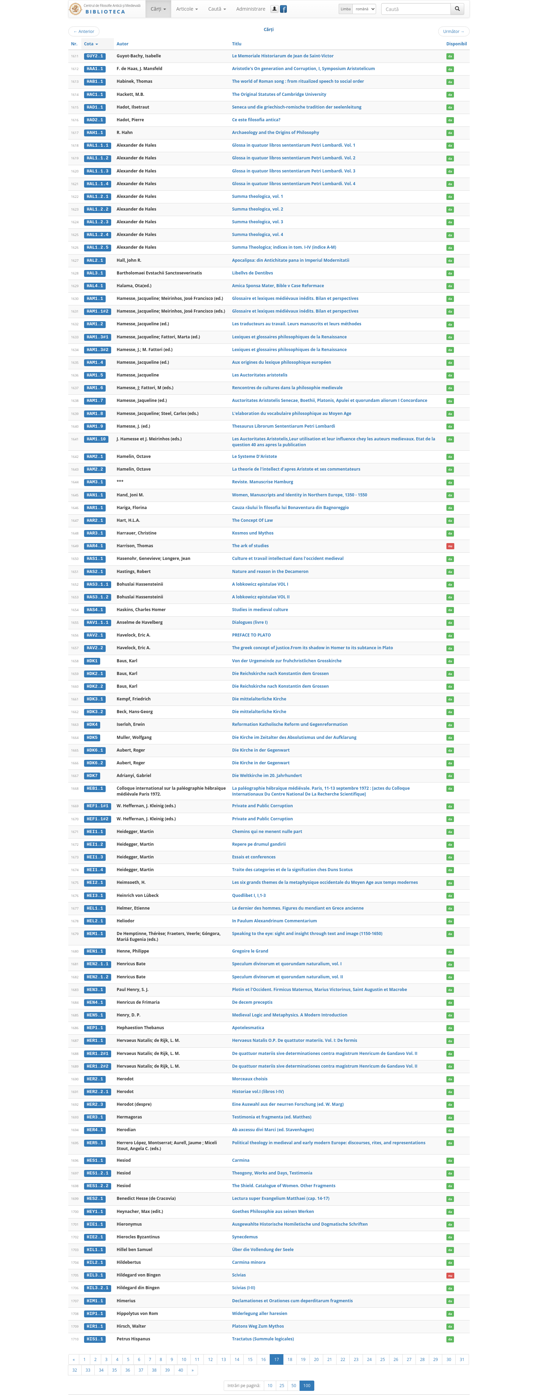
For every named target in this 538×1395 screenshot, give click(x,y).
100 (307, 1373)
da (450, 56)
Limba (346, 9)
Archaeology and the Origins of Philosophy (275, 132)
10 (184, 1347)
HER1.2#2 (97, 1057)
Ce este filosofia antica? (256, 119)
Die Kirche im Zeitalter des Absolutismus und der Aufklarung (294, 730)
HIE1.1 (95, 1213)
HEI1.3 (95, 849)
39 (167, 1357)
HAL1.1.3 (97, 170)
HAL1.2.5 (97, 246)
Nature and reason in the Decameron (270, 566)
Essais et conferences (254, 849)
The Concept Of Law (252, 516)
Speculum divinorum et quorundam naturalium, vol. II (287, 968)
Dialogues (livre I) (250, 617)
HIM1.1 (95, 1289)
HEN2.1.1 (97, 955)
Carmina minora (249, 1251)
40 (180, 1357)
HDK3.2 (95, 705)
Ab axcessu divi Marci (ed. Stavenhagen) (273, 1119)
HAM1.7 (95, 397)
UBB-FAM (177, 1389)
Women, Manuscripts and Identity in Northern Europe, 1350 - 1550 (299, 490)
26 (396, 1347)
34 (101, 1357)
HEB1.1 (95, 781)
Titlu (236, 44)
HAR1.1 (95, 503)
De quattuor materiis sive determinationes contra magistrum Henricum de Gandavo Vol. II (324, 1044)
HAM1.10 (96, 435)
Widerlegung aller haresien (259, 1301)
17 (276, 1347)
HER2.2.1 (97, 1082)
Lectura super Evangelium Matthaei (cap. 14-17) (280, 1188)
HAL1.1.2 (97, 157)
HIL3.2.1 (97, 1276)
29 (435, 1347)
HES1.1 (95, 1150)
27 (409, 1347)
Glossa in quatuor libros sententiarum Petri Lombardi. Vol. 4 (293, 182)
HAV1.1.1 (97, 617)
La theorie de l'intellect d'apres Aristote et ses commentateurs (296, 465)
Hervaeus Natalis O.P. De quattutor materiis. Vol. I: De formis (294, 1031)
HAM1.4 (95, 359)
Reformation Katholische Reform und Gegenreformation (290, 718)
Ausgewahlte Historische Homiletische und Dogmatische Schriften (300, 1213)
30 (448, 1347)
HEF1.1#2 (97, 811)
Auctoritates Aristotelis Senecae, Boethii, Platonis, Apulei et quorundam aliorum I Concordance (329, 397)
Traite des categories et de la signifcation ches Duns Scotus (292, 862)
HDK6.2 (95, 756)
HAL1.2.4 (97, 233)
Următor (454, 31)
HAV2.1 (95, 630)
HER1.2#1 (97, 1044)
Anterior (83, 31)
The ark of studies (250, 541)
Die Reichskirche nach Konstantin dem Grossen (280, 667)
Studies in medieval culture (260, 604)
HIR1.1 (95, 1314)
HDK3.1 (95, 693)
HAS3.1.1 (97, 579)
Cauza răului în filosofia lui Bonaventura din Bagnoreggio (290, 503)
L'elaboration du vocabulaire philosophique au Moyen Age (291, 410)
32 (74, 1357)
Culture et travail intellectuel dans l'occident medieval (287, 553)
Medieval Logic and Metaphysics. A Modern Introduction (289, 1006)
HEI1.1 (95, 824)
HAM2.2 (95, 465)
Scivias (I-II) (243, 1276)
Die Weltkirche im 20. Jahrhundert (267, 768)
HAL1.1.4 (97, 182)
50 (293, 1373)
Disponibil (456, 44)
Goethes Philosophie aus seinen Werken (273, 1200)
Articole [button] (187, 8)
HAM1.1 (95, 296)
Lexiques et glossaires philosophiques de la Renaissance (289, 334)
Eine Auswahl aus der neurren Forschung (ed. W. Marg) (288, 1094)
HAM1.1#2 (97, 309)
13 (223, 1347)
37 (141, 1357)
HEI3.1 (95, 887)
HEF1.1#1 (97, 799)
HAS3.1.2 (97, 591)
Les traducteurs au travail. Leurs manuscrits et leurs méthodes (296, 321)
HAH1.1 (95, 132)
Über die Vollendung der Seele (262, 1238)
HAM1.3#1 (97, 334)
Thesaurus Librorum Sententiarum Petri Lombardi (283, 422)
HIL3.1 (95, 1264)
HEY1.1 (95, 1200)
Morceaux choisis (249, 1069)
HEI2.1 (95, 874)
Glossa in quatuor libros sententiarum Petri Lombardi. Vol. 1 (293, 144)
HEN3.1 (95, 981)
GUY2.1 (95, 56)
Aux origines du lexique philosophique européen (281, 359)
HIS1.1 (95, 1327)
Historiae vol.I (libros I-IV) (258, 1081)
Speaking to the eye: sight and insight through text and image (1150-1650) (307, 925)
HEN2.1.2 (97, 968)
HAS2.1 (95, 566)
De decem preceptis (252, 993)
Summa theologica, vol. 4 (257, 233)
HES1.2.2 (97, 1175)
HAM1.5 (95, 372)
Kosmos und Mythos (252, 528)
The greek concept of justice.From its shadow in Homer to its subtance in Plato (312, 642)
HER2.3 (95, 1094)
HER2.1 (95, 1069)
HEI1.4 (95, 862)
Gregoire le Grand (250, 943)
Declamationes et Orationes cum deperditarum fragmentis (292, 1289)
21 (329, 1347)
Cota (91, 44)
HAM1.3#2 (97, 347)
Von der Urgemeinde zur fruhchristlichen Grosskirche (286, 654)
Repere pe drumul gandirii (258, 837)
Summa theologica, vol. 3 (257, 220)
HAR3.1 (95, 529)
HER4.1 (95, 1119)
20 (316, 1347)
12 (210, 1347)
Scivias (239, 1264)
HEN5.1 (95, 1006)
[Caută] (457, 9)
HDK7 (92, 768)
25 (382, 1347)
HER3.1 (95, 1107)
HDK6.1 (95, 743)
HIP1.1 (95, 1301)
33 (88, 1357)
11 (197, 1347)
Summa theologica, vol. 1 (257, 195)
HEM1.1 (95, 925)
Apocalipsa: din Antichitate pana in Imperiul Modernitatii (290, 258)
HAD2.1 (95, 119)
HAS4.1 (95, 604)
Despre (444, 1389)
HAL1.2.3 (97, 220)
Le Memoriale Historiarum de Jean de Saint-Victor (283, 56)
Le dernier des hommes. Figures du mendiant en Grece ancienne (298, 900)
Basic (460, 1389)
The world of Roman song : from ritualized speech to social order (298, 81)
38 (154, 1357)
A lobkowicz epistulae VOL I (260, 579)
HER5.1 (95, 1132)
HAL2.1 (95, 258)
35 (114, 1357)
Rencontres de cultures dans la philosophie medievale (287, 384)
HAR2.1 (95, 516)
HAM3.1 (95, 478)
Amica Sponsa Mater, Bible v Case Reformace (278, 283)
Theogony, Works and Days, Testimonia (272, 1162)
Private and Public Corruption (262, 798)
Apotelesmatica (248, 1018)
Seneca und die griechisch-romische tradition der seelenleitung (296, 106)
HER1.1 (95, 1031)
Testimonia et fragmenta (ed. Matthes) (271, 1107)
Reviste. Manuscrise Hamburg (262, 478)
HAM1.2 (95, 321)
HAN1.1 (95, 490)
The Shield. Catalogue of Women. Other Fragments (283, 1175)
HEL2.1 (95, 912)
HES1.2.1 (97, 1162)
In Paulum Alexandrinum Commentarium (274, 912)
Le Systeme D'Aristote (254, 452)
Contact (426, 1389)
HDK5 (92, 731)
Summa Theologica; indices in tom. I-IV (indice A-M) (284, 245)
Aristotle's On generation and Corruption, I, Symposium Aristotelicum (303, 68)
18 (290, 1347)
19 (303, 1347)
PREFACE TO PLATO (251, 629)
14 (237, 1347)
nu (450, 541)
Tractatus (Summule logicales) (263, 1326)
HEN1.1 (95, 943)
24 (369, 1347)
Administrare (251, 8)
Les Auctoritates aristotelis (259, 372)
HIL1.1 (95, 1238)
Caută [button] (217, 8)
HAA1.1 (95, 69)
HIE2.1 (95, 1226)
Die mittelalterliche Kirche (259, 693)
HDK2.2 (95, 680)
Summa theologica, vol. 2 (257, 208)
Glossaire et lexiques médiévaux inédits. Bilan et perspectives (295, 296)
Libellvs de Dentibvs (252, 270)
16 (263, 1347)
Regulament (403, 1389)
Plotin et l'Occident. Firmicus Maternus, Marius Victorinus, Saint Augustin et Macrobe (319, 980)
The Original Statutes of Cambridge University (279, 94)
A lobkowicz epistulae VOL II (261, 591)
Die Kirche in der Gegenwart (261, 743)
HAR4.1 (95, 541)
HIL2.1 (95, 1251)
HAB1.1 (95, 81)
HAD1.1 (95, 106)
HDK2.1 (95, 667)
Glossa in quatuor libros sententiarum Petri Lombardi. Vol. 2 (293, 157)
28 (422, 1347)
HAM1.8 (95, 410)
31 (462, 1347)
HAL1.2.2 (97, 208)
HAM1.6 (95, 384)
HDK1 (92, 655)
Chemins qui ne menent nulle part (267, 824)
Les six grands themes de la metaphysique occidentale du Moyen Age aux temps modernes (325, 874)
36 (127, 1357)
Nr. (74, 44)
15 (250, 1347)
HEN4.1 (95, 993)
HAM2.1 (95, 453)
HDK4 (92, 718)
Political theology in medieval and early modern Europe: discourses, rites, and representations (328, 1132)
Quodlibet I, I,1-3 (249, 887)
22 (343, 1347)
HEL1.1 (95, 900)
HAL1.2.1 (97, 195)
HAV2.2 (95, 642)
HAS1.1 (95, 554)
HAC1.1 (95, 94)
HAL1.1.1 (97, 145)
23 (356, 1347)
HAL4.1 (95, 283)
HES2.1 (95, 1188)
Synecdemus (245, 1225)
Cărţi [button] (158, 8)
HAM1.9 (95, 422)
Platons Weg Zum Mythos (258, 1314)
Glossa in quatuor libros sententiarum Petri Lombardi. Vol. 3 (293, 169)
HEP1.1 (95, 1018)
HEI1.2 (95, 837)
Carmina (240, 1150)
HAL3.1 (95, 271)
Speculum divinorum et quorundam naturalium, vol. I (286, 955)
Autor (122, 44)
